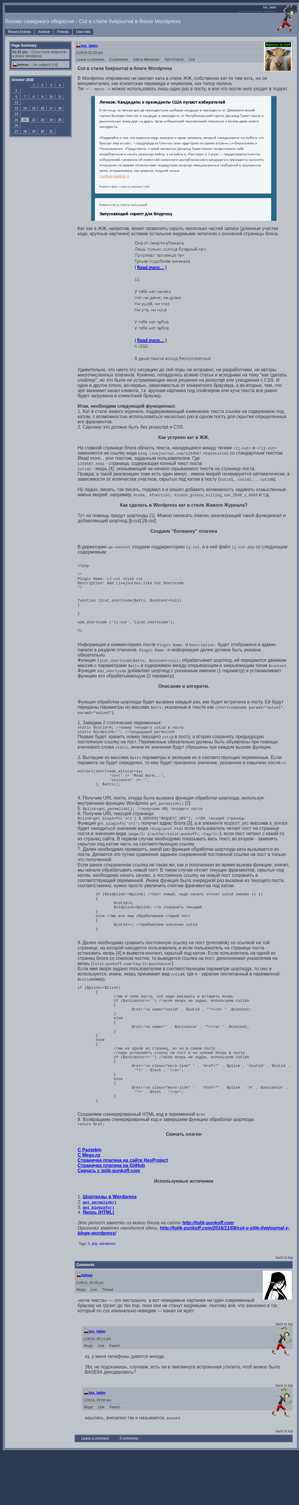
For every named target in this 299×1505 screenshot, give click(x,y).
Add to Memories (146, 60)
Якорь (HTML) (98, 1264)
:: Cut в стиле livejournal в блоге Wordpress (39, 54)
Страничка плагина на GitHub (111, 1217)
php (95, 1296)
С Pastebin (90, 1201)
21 (25, 120)
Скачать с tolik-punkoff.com (109, 1222)
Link (192, 60)
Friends (63, 32)
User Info (83, 32)
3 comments (119, 60)
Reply (81, 1342)
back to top (284, 1310)
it (89, 1296)
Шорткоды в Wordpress (110, 1248)
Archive (44, 32)
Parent (114, 1398)
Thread (107, 1342)
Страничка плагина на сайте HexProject (123, 1212)
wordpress (107, 1296)
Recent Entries (19, 32)
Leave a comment (91, 60)
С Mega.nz (89, 1207)
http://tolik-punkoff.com (208, 1274)
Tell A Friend (174, 60)
